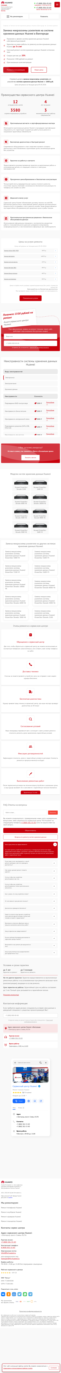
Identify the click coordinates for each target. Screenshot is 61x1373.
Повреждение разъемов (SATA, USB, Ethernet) (17, 427)
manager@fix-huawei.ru (10, 1300)
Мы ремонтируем (14, 16)
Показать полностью (11, 1037)
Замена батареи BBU (10, 267)
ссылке (10, 1239)
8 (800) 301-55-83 (8, 1289)
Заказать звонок (30, 458)
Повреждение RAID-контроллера (16, 403)
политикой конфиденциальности (39, 347)
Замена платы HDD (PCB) (11, 250)
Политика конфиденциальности (30, 1353)
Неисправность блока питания (15, 411)
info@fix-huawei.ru (8, 1295)
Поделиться (3, 1336)
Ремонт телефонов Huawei (11, 1250)
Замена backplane (9, 256)
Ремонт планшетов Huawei (11, 1263)
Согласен (54, 1368)
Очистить (53, 855)
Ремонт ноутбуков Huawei (11, 1254)
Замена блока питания (10, 273)
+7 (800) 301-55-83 (43, 3)
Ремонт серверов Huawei (11, 1259)
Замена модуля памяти (11, 262)
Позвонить (44, 16)
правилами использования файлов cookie (18, 1368)
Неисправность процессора (14, 435)
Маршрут (19, 1143)
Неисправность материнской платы (17, 419)
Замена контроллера (10, 279)
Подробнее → (50, 403)
